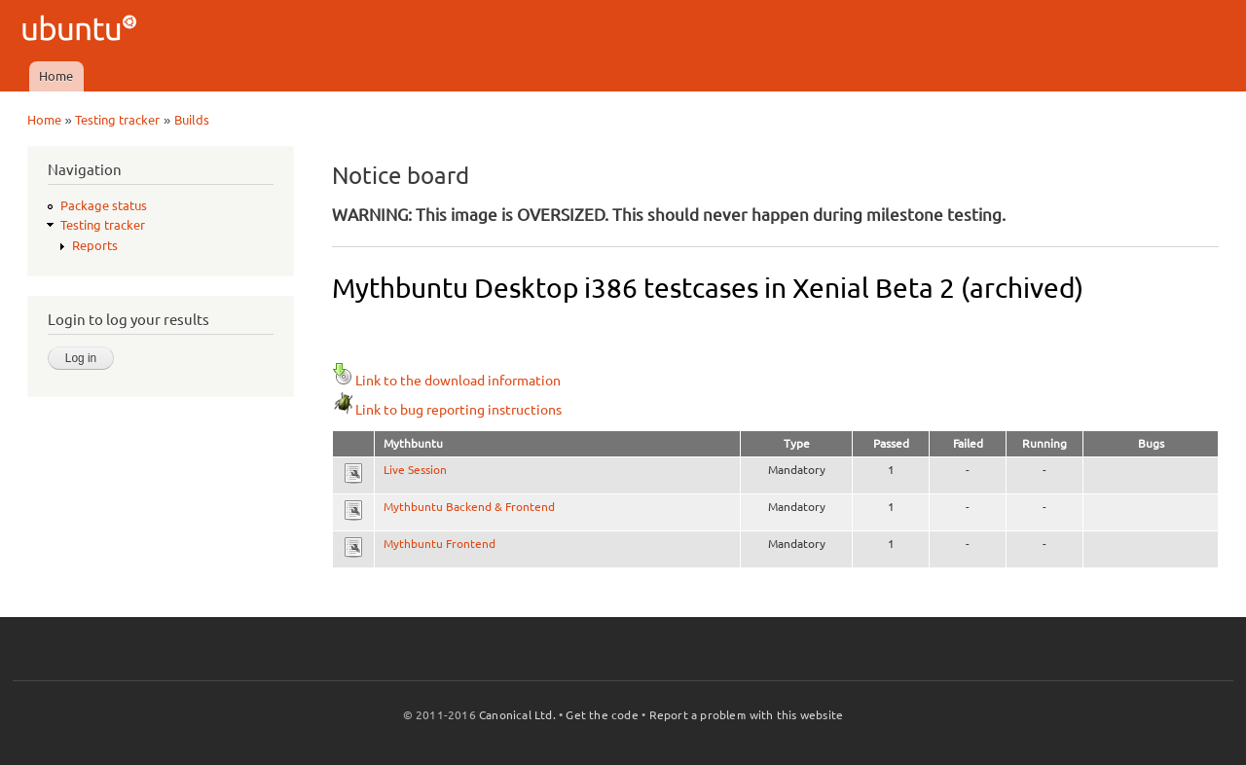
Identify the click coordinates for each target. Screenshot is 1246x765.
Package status (103, 205)
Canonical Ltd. (517, 715)
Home (56, 76)
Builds (191, 120)
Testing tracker (117, 120)
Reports (95, 245)
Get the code (602, 715)
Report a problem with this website (746, 715)
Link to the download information (446, 380)
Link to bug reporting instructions (447, 410)
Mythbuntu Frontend (439, 543)
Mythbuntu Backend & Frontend (469, 506)
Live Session (415, 469)
